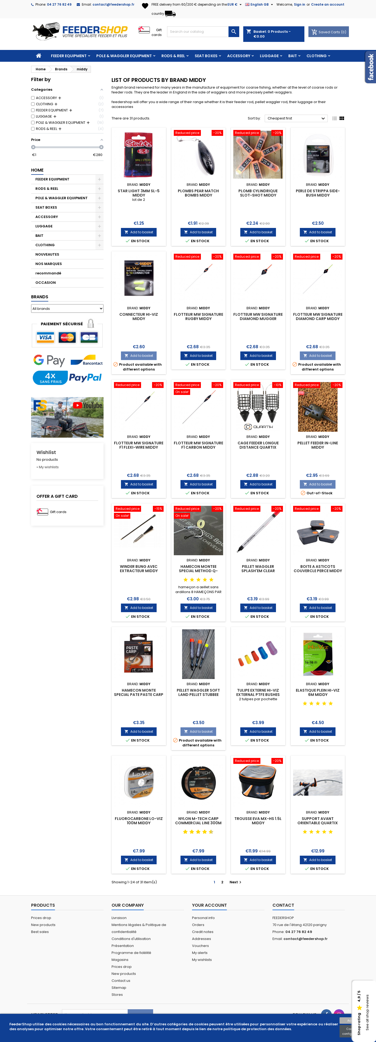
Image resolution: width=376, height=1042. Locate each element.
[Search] (203, 31)
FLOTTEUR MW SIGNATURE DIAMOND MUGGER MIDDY (258, 319)
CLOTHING (317, 56)
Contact (283, 905)
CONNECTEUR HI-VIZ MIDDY (138, 316)
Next (236, 882)
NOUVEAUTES (47, 254)
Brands (39, 297)
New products (43, 924)
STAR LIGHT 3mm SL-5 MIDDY (139, 193)
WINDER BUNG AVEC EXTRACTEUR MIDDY (139, 568)
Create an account (327, 4)
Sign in (299, 4)
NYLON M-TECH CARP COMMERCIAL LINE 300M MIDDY (198, 823)
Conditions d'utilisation (131, 938)
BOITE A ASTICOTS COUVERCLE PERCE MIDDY (318, 568)
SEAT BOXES (206, 56)
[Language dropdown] (259, 4)
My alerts (200, 952)
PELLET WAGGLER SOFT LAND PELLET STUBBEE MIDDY (198, 695)
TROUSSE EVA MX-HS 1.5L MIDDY (258, 821)
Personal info (203, 917)
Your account (209, 905)
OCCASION (45, 282)
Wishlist (46, 452)
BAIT (292, 56)
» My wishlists (47, 467)
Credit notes (202, 931)
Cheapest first (297, 118)
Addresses (201, 938)
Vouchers (200, 945)
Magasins (120, 959)
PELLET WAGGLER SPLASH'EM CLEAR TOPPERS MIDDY (258, 571)
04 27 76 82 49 (59, 4)
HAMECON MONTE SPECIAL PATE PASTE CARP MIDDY (138, 695)
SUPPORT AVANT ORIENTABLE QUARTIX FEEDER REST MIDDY (317, 823)
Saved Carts (326, 32)
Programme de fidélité (131, 952)
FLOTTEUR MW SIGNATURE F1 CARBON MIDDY (198, 445)
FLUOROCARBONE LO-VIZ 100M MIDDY (139, 821)
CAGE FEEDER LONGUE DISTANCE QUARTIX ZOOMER (258, 447)
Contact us (121, 980)
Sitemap (119, 987)
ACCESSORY (238, 56)
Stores (117, 994)
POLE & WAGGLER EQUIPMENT (124, 56)
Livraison (119, 917)
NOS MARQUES (48, 263)
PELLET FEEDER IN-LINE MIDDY (317, 445)
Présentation (123, 945)
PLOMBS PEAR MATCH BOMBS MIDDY (198, 193)
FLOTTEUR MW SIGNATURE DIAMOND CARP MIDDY (317, 316)
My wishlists (202, 959)
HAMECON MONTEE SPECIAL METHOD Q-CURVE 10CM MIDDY (198, 571)
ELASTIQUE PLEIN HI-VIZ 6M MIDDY (318, 692)
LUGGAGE (269, 56)
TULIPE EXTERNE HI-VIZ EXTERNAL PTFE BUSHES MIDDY (258, 695)
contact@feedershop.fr (113, 4)
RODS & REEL (173, 56)
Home (37, 170)
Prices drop (41, 917)
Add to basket (138, 232)
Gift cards (157, 32)
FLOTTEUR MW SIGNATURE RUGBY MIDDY (198, 316)
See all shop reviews (367, 1013)
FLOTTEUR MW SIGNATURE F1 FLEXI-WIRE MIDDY (138, 445)
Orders (198, 924)
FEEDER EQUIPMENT (69, 56)
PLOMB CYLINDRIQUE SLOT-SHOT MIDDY (258, 193)
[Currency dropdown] (235, 4)
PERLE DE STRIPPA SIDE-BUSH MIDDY (318, 193)
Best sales (40, 931)
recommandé (48, 273)
